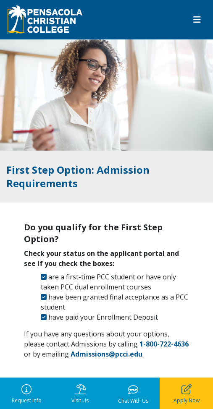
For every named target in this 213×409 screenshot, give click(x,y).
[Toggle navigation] (197, 19)
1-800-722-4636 (163, 344)
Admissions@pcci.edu (106, 354)
